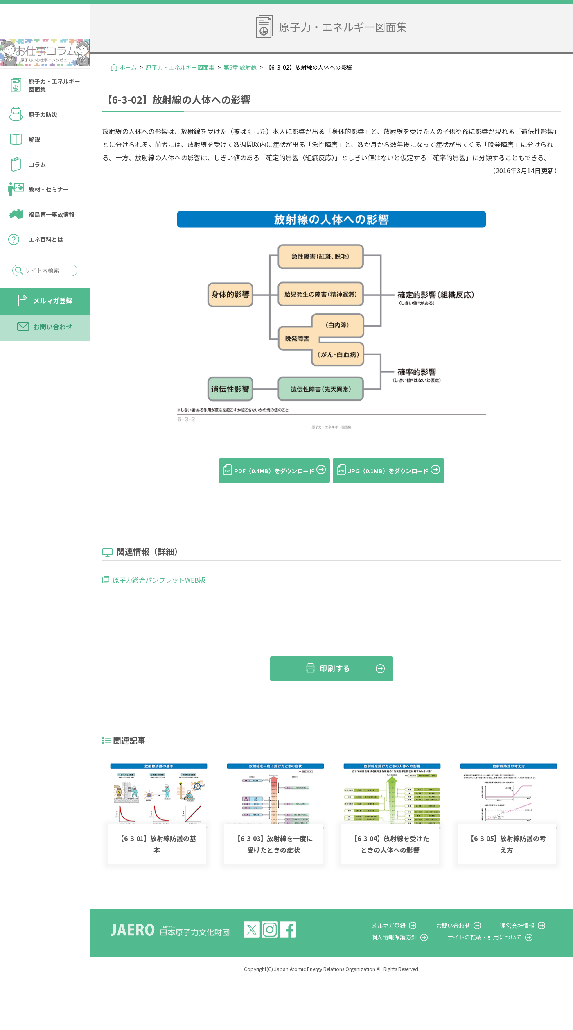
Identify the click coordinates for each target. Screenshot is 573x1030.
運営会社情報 (525, 913)
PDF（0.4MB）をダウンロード (266, 471)
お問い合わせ (52, 349)
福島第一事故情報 (51, 236)
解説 (34, 161)
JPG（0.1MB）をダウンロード (397, 471)
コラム (37, 186)
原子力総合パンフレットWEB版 (159, 567)
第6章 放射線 (240, 67)
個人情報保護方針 (416, 925)
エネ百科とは (46, 261)
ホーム (128, 67)
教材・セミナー (49, 211)
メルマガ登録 (52, 322)
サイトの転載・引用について (499, 925)
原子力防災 (43, 136)
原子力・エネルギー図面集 (54, 107)
